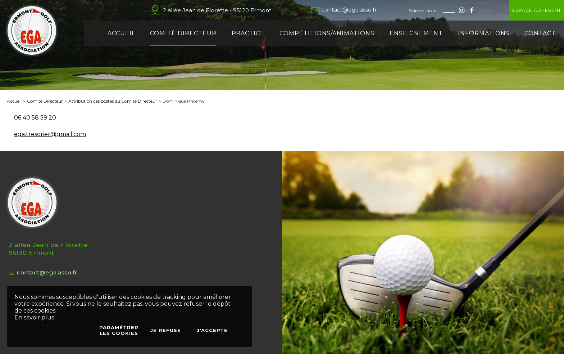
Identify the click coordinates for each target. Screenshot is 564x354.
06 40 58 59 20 (35, 117)
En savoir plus (34, 317)
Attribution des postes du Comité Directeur (112, 101)
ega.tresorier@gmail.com (50, 134)
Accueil (14, 101)
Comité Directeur (45, 101)
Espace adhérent (515, 10)
